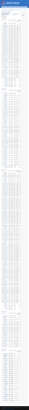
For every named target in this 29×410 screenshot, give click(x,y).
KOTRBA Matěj (6, 47)
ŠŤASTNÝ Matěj (6, 41)
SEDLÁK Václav (6, 216)
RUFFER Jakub (6, 36)
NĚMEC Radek (5, 353)
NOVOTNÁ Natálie (7, 142)
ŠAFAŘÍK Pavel (6, 226)
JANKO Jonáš (6, 302)
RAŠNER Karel (6, 30)
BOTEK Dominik (6, 67)
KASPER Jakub (6, 188)
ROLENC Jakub (6, 202)
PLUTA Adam (5, 389)
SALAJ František (6, 78)
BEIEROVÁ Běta (6, 112)
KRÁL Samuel (6, 287)
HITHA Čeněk (6, 254)
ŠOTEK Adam (6, 195)
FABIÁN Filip (6, 77)
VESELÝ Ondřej (6, 25)
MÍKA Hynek (6, 79)
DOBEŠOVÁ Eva (6, 126)
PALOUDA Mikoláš (6, 369)
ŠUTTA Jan (5, 361)
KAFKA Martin (6, 283)
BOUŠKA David (6, 238)
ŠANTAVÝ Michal (6, 225)
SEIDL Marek (6, 260)
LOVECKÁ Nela (6, 145)
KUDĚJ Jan (6, 71)
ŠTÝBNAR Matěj (6, 222)
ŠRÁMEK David (6, 194)
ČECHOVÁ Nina (6, 167)
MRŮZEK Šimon (6, 269)
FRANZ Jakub (6, 217)
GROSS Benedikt (6, 239)
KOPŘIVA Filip (6, 263)
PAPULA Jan (6, 53)
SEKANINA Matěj (6, 231)
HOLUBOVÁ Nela (6, 141)
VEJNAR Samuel (6, 176)
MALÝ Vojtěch (6, 31)
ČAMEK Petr (6, 249)
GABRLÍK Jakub (6, 190)
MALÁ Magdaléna (7, 127)
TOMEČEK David (6, 291)
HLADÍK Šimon (6, 59)
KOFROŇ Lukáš (6, 275)
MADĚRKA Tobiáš (6, 48)
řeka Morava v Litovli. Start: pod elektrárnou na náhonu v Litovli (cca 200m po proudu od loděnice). (5, 14)
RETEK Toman (5, 371)
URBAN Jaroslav (6, 183)
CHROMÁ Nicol (6, 130)
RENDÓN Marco (6, 235)
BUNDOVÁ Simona (6, 324)
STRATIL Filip (6, 42)
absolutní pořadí (4, 17)
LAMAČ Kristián (6, 284)
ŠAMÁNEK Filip (6, 70)
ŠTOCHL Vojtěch (6, 247)
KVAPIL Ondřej (6, 218)
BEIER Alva (5, 357)
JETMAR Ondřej (6, 293)
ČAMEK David (5, 367)
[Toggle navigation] (27, 3)
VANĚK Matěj (7, 26)
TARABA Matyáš (6, 189)
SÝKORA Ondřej (6, 277)
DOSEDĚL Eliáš (6, 292)
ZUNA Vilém (6, 55)
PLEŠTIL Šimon (6, 248)
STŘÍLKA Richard (6, 54)
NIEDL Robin (5, 387)
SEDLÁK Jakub (6, 276)
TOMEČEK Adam (6, 85)
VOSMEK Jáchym (6, 49)
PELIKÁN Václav (6, 204)
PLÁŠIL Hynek (5, 375)
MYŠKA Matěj (6, 305)
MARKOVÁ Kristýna (6, 340)
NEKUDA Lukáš (6, 271)
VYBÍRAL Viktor (6, 212)
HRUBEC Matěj (6, 255)
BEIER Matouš (6, 358)
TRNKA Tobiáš (6, 43)
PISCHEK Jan (6, 86)
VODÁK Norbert (6, 60)
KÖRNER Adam (6, 383)
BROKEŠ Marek (6, 184)
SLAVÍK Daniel (6, 208)
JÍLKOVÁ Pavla (6, 115)
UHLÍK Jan (6, 203)
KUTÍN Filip (6, 37)
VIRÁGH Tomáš (6, 211)
